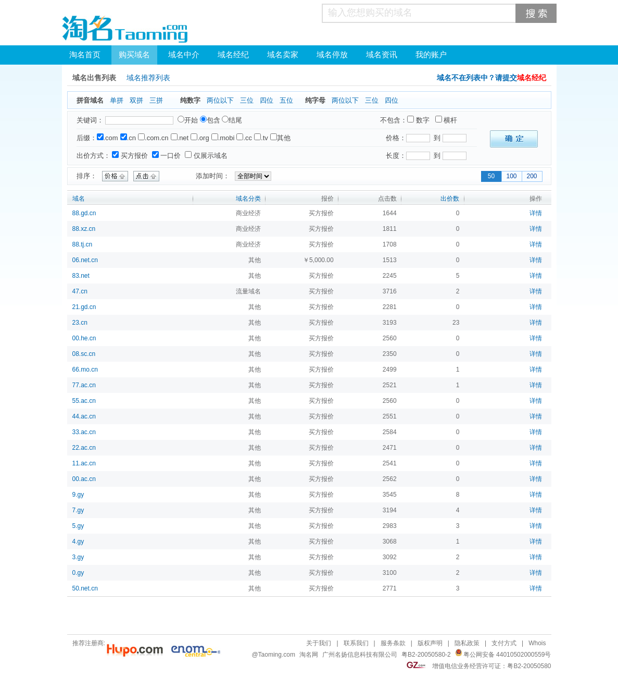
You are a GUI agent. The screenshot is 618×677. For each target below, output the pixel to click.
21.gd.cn (84, 307)
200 (531, 176)
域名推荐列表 (148, 78)
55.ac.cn (84, 400)
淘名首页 (84, 55)
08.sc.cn (84, 354)
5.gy (78, 526)
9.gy (78, 494)
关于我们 (318, 643)
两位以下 (220, 100)
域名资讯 (381, 55)
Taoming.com (276, 654)
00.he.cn (84, 338)
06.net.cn (85, 260)
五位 (286, 100)
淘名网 (308, 654)
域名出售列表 (94, 78)
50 (491, 176)
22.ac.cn (84, 447)
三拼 (156, 100)
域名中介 (183, 55)
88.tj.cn (82, 244)
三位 (247, 100)
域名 (78, 198)
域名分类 (248, 198)
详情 (535, 213)
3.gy (78, 557)
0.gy (78, 572)
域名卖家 (282, 55)
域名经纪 (233, 55)
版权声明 (430, 643)
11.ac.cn (84, 463)
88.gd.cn (84, 213)
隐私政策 (467, 643)
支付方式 (503, 643)
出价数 (449, 198)
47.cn (79, 291)
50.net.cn (85, 588)
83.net (81, 275)
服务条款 (393, 643)
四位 (266, 100)
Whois (537, 643)
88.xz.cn (84, 228)
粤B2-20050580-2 (426, 654)
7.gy (78, 510)
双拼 (136, 100)
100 (511, 176)
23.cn (79, 322)
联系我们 (356, 643)
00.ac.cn (84, 479)
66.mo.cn (85, 369)
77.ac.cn (84, 385)
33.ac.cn (84, 432)
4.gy (78, 541)
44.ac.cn (84, 416)
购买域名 (134, 55)
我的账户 (431, 55)
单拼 (116, 100)
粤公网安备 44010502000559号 (507, 654)
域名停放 (332, 55)
